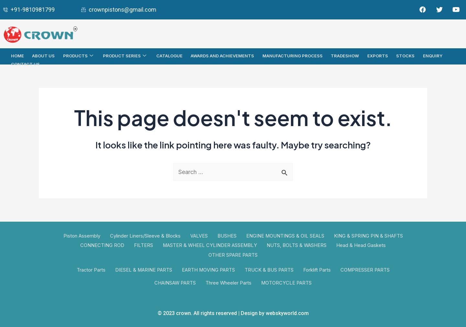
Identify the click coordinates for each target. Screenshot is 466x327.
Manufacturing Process (292, 55)
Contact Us (25, 63)
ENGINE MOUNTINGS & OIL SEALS (285, 236)
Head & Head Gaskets (362, 245)
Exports (376, 55)
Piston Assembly (81, 236)
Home (17, 55)
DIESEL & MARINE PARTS (143, 270)
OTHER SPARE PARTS (233, 254)
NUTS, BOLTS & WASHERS (297, 245)
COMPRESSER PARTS (366, 270)
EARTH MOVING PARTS (208, 270)
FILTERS (142, 245)
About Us (43, 55)
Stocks (404, 55)
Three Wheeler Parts (229, 283)
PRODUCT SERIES (125, 55)
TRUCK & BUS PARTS (269, 270)
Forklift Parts (318, 270)
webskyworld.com (287, 313)
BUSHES (227, 236)
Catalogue (169, 55)
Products (79, 55)
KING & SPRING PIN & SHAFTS (369, 236)
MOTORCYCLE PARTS (287, 283)
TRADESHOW (344, 55)
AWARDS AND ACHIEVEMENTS (222, 55)
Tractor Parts (89, 270)
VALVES (199, 236)
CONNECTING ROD (101, 245)
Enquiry (431, 55)
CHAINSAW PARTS (174, 283)
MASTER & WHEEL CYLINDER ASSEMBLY (209, 245)
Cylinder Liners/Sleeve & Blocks (144, 236)
